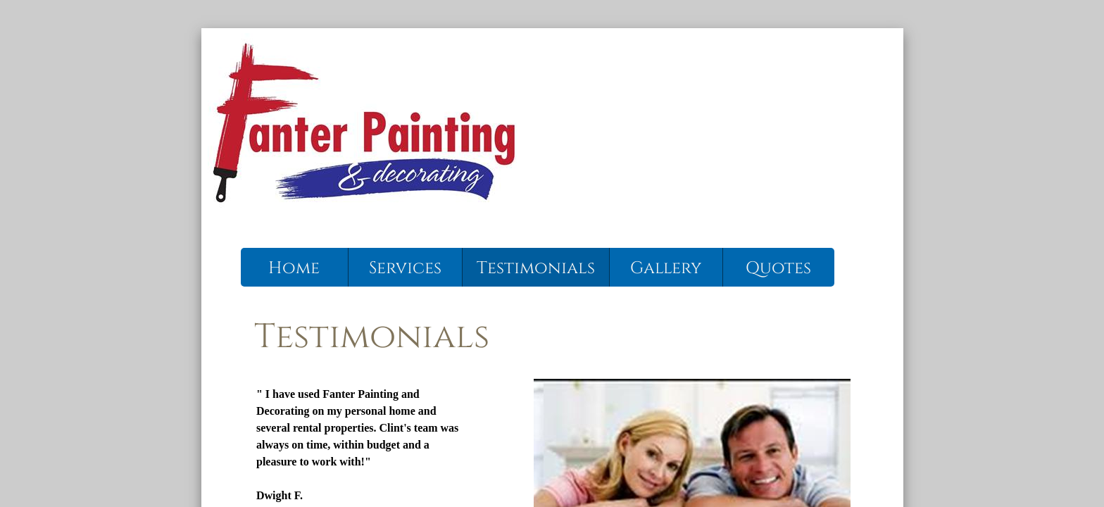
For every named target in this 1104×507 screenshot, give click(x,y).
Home (294, 268)
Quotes (778, 268)
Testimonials (536, 268)
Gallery (665, 268)
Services (405, 268)
